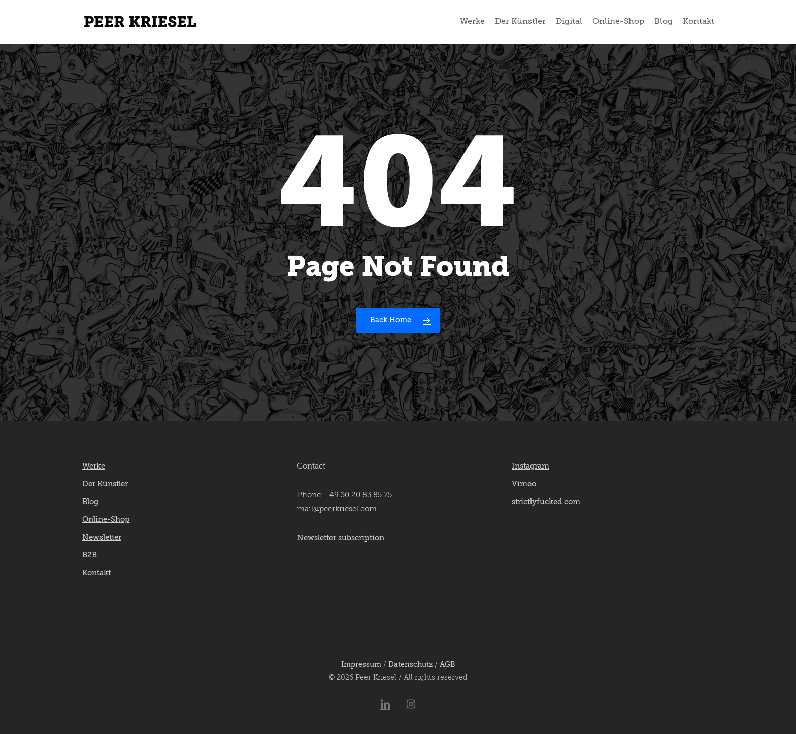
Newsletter (101, 537)
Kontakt (96, 573)
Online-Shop (106, 519)
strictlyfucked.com (546, 502)
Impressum (361, 665)
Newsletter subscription (340, 538)
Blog (90, 502)
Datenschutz (410, 665)
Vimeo (524, 484)
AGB (447, 665)
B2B (89, 555)
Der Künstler (105, 484)
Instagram (530, 466)
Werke (93, 466)
